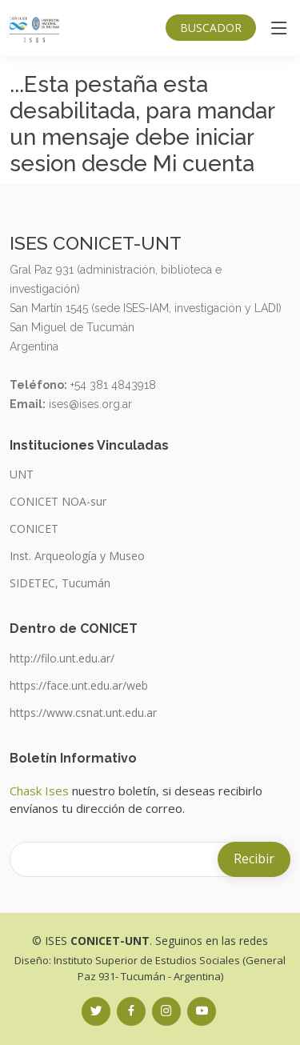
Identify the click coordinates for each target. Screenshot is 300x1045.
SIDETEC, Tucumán (60, 583)
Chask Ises (39, 791)
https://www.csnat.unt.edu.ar (83, 713)
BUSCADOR (211, 27)
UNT (22, 474)
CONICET (34, 529)
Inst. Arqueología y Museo (77, 556)
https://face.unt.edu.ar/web (79, 685)
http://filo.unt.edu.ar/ (62, 658)
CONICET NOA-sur (58, 501)
